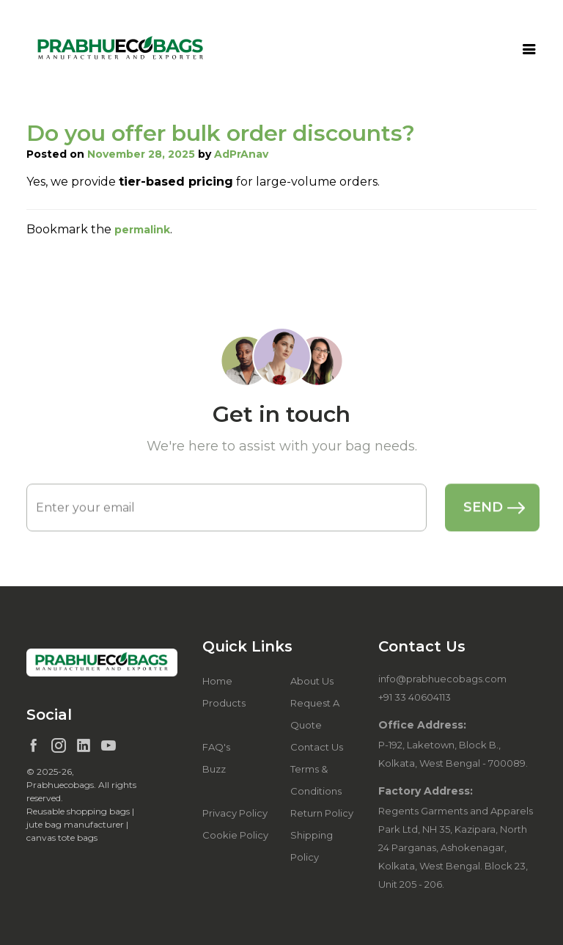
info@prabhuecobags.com (442, 679)
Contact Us (316, 747)
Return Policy (321, 813)
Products (224, 703)
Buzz (214, 769)
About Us (312, 681)
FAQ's (216, 747)
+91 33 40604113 (414, 697)
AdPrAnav (241, 154)
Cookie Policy (235, 835)
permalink (142, 229)
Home (217, 681)
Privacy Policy (235, 813)
